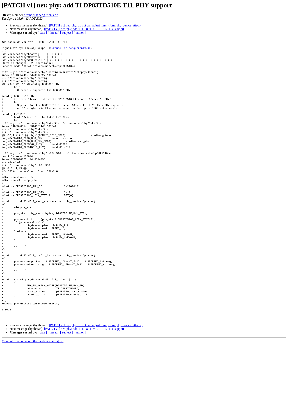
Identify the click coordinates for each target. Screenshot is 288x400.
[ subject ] (66, 32)
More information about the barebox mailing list (32, 396)
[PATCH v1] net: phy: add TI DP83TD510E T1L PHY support (84, 29)
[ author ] (80, 32)
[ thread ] (53, 32)
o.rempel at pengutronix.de (40, 15)
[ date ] (42, 32)
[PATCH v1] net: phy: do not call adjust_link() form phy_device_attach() (95, 25)
